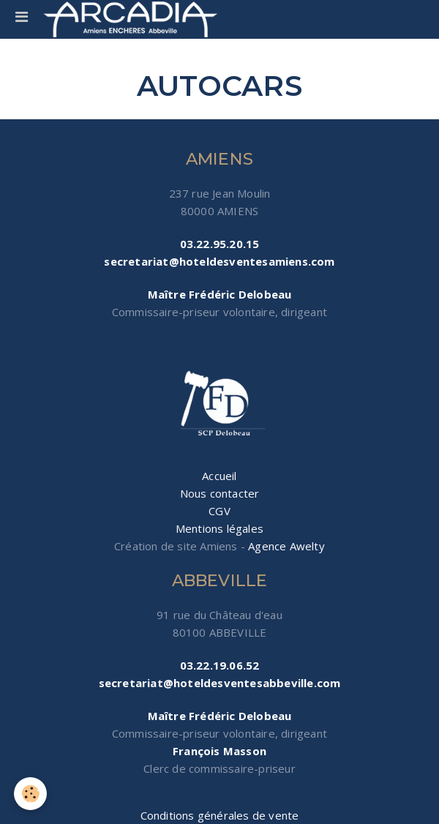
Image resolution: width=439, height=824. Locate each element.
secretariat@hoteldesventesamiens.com (219, 261)
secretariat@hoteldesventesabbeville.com (220, 682)
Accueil (219, 475)
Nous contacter (220, 493)
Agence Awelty (286, 546)
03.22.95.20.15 (220, 243)
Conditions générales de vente (219, 815)
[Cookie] (31, 793)
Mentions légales (219, 528)
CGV (219, 510)
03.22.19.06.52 (220, 665)
